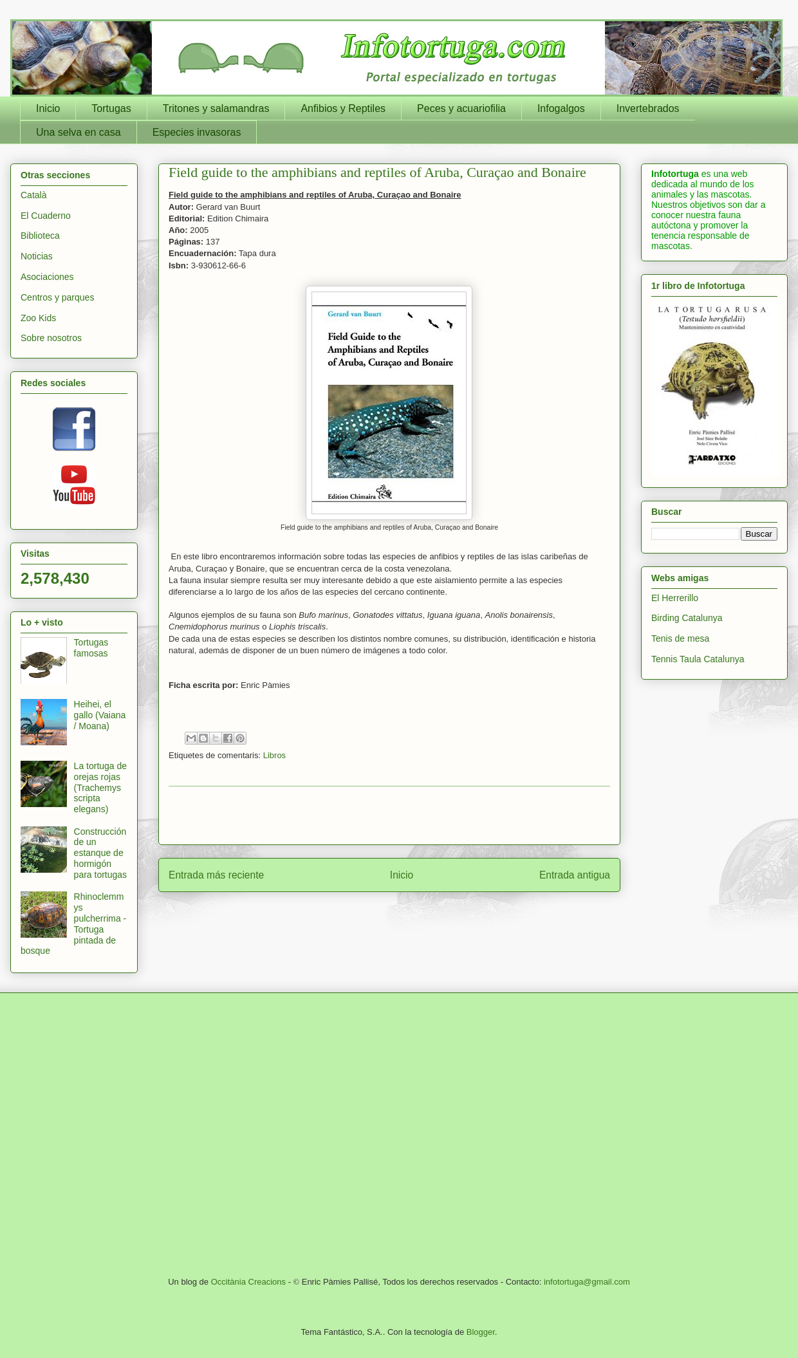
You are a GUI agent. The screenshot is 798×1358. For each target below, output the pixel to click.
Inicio (48, 108)
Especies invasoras (197, 132)
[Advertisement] (120, 1133)
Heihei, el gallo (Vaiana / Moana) (100, 715)
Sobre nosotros (51, 338)
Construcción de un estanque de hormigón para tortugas (100, 853)
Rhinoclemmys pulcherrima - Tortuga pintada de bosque (73, 923)
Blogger (481, 1332)
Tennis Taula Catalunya (698, 659)
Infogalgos (561, 108)
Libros (274, 755)
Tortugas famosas (91, 647)
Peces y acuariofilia (461, 108)
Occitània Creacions (248, 1282)
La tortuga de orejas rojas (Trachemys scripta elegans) (100, 787)
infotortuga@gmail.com (587, 1282)
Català (33, 195)
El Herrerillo (674, 598)
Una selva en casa (78, 132)
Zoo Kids (38, 318)
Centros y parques (57, 297)
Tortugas (111, 108)
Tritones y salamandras (216, 108)
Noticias (37, 256)
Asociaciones (47, 277)
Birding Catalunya (687, 618)
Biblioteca (40, 235)
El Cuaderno (46, 215)
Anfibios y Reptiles (343, 108)
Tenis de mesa (680, 638)
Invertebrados (648, 108)
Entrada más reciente (216, 875)
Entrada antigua (574, 875)
